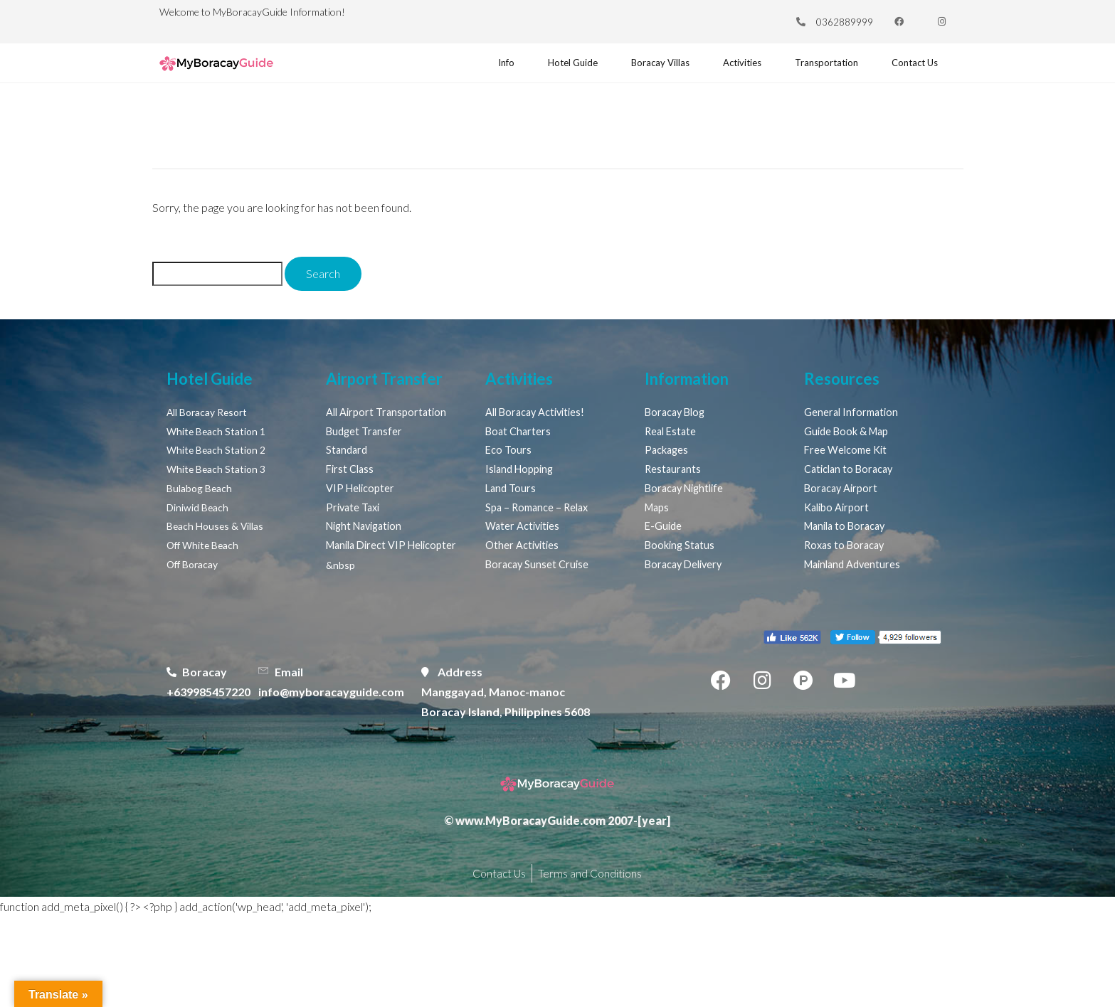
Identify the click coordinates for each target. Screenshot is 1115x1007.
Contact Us (914, 66)
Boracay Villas (645, 66)
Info (482, 66)
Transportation (823, 66)
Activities (732, 66)
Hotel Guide (551, 66)
